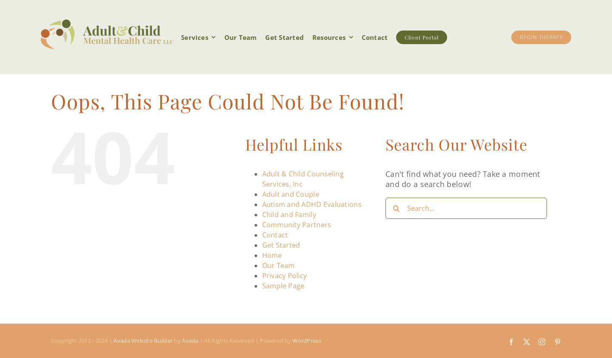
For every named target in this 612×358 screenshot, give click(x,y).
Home (272, 255)
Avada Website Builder (143, 340)
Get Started (281, 245)
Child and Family (289, 214)
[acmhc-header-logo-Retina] (107, 23)
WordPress (306, 340)
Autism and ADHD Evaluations (312, 204)
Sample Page (283, 286)
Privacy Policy (284, 275)
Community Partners (297, 224)
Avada (190, 340)
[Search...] (466, 208)
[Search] (396, 208)
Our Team (278, 265)
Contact (275, 235)
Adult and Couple (290, 194)
